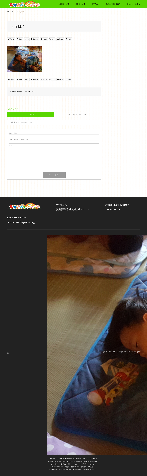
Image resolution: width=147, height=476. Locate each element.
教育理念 (52, 458)
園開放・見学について (72, 467)
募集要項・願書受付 (87, 467)
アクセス (85, 458)
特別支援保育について (90, 469)
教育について (80, 4)
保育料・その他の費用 (74, 469)
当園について (64, 4)
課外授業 (58, 461)
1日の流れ (63, 464)
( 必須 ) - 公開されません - (19, 139)
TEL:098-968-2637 (113, 209)
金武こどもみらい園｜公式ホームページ (120, 352)
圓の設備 (78, 458)
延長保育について (57, 467)
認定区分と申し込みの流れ (57, 469)
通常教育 (51, 461)
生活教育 (93, 458)
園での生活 (96, 4)
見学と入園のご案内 (113, 4)
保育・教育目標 (62, 458)
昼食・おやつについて (74, 464)
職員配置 (71, 458)
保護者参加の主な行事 (90, 461)
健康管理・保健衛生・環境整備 (72, 461)
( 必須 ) (13, 133)
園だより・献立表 (133, 4)
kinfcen (19, 91)
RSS (8, 353)
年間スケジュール (88, 464)
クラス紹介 (54, 464)
